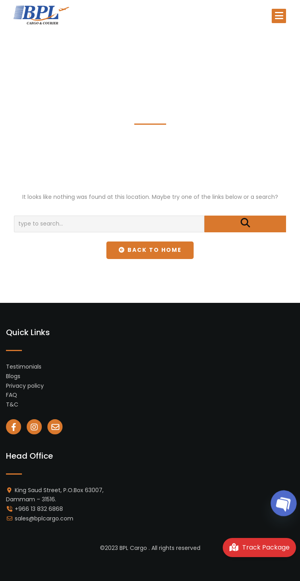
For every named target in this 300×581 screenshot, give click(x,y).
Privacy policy (25, 386)
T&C (12, 404)
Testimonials (23, 367)
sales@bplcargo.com (44, 518)
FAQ (11, 395)
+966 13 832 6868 (39, 509)
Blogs (13, 376)
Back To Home (150, 250)
